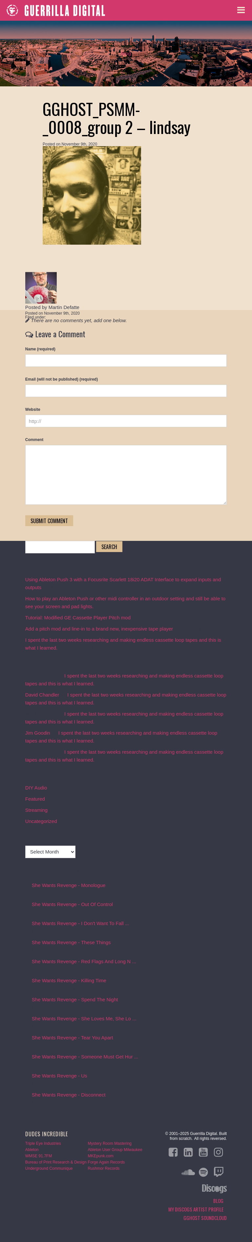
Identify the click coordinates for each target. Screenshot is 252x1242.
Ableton (32, 1149)
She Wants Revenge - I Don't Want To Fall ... (80, 923)
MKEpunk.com (101, 1156)
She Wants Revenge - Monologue (69, 885)
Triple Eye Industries (43, 1143)
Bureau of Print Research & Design (56, 1162)
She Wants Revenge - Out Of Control (72, 904)
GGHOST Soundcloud (205, 1217)
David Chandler (42, 695)
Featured (35, 799)
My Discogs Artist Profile (195, 1209)
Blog (126, 53)
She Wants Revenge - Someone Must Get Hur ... (85, 1056)
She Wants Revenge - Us (59, 1075)
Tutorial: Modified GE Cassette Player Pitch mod (78, 617)
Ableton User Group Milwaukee (115, 1149)
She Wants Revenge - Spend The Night (75, 999)
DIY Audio (36, 787)
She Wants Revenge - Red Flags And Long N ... (84, 961)
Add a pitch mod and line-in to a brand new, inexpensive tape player (99, 629)
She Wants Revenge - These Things (71, 942)
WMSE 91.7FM (38, 1156)
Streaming (36, 810)
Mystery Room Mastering (110, 1143)
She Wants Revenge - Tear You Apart (72, 1037)
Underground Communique (49, 1168)
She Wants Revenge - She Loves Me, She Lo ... (84, 1018)
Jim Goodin (37, 733)
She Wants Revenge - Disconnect (69, 1095)
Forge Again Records (106, 1162)
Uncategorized (41, 821)
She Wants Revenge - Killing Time (69, 980)
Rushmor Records (104, 1168)
